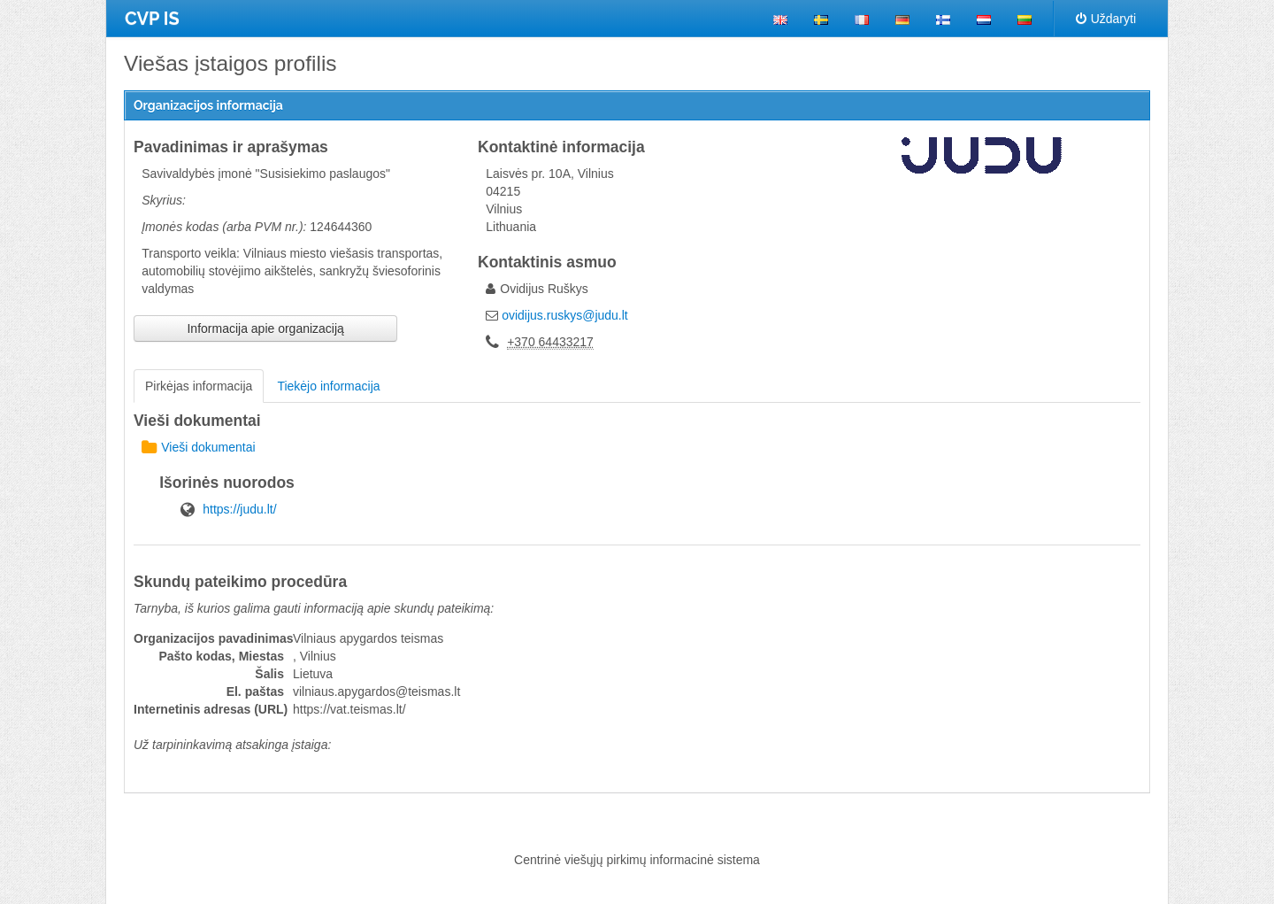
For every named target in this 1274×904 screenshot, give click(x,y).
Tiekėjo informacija (328, 386)
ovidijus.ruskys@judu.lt (565, 315)
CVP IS (152, 18)
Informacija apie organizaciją (265, 328)
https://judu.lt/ (239, 509)
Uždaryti (1106, 19)
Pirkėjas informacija (198, 386)
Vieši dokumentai (198, 447)
